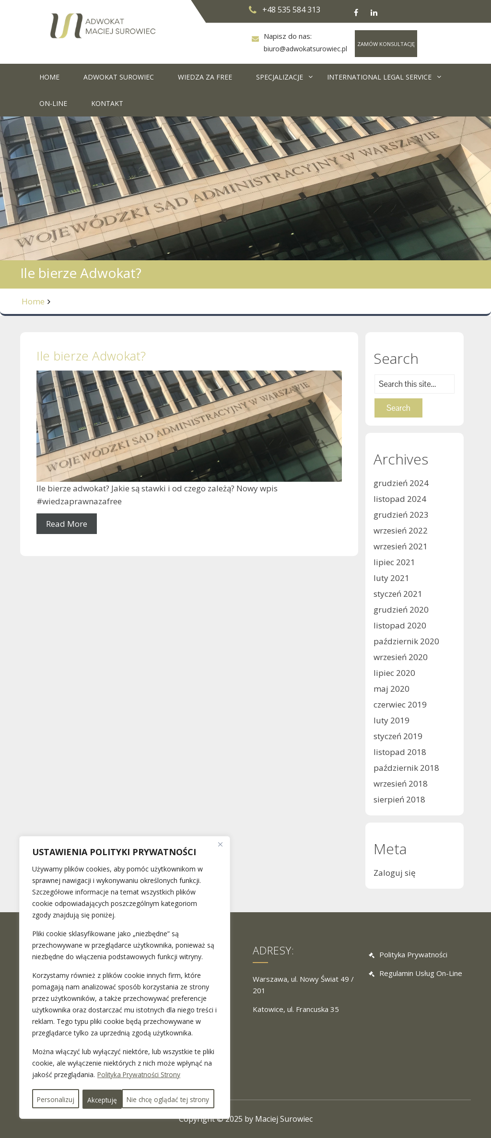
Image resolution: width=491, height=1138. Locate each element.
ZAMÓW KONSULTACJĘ (386, 43)
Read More (66, 523)
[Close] (220, 826)
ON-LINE (53, 103)
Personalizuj (65, 1080)
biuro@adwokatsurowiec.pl (305, 48)
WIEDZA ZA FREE (205, 76)
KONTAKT (107, 103)
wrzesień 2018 (401, 783)
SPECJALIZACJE (279, 76)
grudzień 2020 (401, 609)
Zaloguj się (395, 872)
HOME (49, 76)
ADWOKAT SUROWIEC (118, 76)
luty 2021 (391, 577)
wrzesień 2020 (401, 656)
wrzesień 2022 (401, 530)
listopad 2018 (400, 751)
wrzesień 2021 (401, 546)
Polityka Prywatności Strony (140, 1056)
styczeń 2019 (398, 736)
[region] (124, 968)
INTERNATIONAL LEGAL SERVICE (379, 76)
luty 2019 (391, 720)
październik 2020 (406, 641)
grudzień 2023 (401, 514)
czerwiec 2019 (400, 704)
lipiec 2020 (394, 672)
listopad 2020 (400, 625)
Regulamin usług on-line (420, 973)
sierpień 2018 (399, 799)
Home (33, 301)
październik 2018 (406, 767)
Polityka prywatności (413, 954)
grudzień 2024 (401, 482)
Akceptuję (124, 1099)
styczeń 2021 (398, 593)
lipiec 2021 (394, 562)
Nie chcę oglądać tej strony (157, 1080)
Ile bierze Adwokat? (91, 355)
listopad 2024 (400, 498)
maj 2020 (391, 688)
